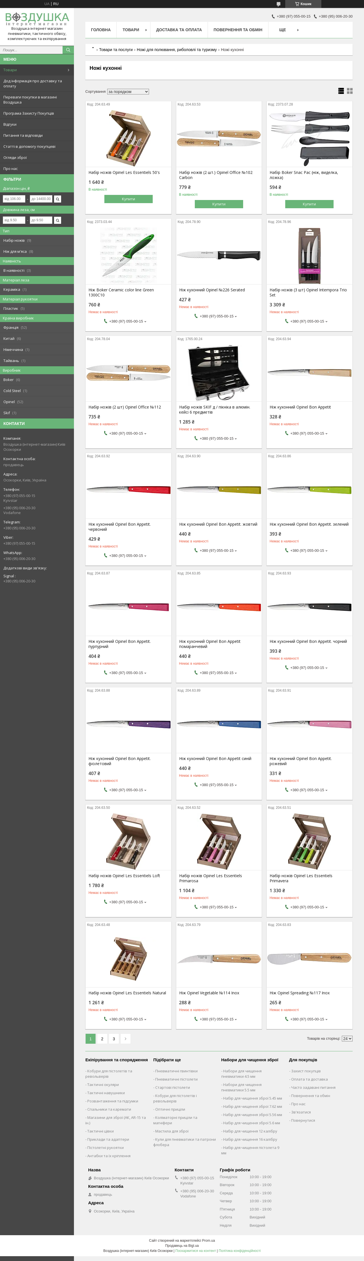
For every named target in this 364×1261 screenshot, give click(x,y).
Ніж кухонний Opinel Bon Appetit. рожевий (301, 761)
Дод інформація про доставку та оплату (32, 83)
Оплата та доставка (309, 1079)
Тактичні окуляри (103, 1084)
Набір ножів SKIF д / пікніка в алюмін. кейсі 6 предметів (214, 410)
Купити (128, 198)
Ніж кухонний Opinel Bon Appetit (300, 407)
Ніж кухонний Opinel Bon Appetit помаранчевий (210, 644)
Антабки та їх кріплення (109, 1155)
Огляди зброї (15, 157)
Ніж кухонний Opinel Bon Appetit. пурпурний (119, 644)
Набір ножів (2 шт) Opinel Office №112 (124, 407)
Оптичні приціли (170, 1109)
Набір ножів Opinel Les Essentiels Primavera (301, 878)
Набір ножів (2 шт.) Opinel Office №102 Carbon (216, 175)
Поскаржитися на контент (195, 1251)
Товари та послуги (116, 49)
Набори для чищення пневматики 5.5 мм (241, 1087)
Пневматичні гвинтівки (176, 1070)
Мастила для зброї (172, 1131)
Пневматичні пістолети (176, 1079)
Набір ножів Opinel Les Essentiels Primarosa (210, 878)
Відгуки (9, 124)
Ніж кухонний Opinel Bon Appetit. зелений (309, 524)
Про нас (10, 168)
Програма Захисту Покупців (28, 113)
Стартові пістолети (172, 1087)
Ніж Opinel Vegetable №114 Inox (209, 992)
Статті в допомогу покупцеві (29, 146)
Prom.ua (208, 1241)
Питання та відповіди (23, 135)
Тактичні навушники (106, 1092)
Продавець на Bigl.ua (182, 1246)
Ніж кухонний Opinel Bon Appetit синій (215, 758)
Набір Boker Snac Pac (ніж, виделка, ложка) (304, 175)
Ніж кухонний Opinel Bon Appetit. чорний (308, 641)
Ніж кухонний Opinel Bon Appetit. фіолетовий (119, 761)
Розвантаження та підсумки (112, 1101)
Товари (10, 69)
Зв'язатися (301, 1112)
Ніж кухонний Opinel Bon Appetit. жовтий (218, 524)
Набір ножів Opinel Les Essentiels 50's (124, 172)
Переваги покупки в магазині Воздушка (30, 99)
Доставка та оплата (179, 30)
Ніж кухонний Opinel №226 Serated (212, 289)
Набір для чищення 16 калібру (250, 1139)
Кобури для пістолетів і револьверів (175, 1098)
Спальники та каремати (109, 1109)
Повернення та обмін (238, 30)
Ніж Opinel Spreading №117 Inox (300, 992)
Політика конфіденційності (240, 1251)
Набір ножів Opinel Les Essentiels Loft (124, 875)
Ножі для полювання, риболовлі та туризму (177, 49)
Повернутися (303, 1120)
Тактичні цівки (100, 1131)
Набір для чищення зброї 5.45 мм (252, 1098)
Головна (101, 30)
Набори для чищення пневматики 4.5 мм (241, 1073)
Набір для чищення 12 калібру (250, 1131)
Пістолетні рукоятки (105, 1147)
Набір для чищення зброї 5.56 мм (252, 1114)
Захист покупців (306, 1070)
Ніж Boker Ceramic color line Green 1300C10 (121, 292)
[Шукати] (68, 50)
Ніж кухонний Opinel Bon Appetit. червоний (119, 527)
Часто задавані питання (313, 1087)
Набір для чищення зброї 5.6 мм (251, 1122)
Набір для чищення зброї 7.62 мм (252, 1106)
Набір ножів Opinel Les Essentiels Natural (127, 992)
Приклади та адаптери (108, 1139)
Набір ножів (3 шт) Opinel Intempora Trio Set (308, 292)
